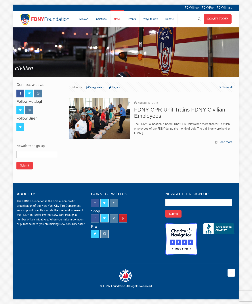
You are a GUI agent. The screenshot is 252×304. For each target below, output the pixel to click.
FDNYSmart (224, 7)
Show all (225, 87)
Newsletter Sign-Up (30, 146)
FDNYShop (192, 7)
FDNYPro (208, 7)
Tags (114, 87)
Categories (95, 87)
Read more (225, 142)
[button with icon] (20, 93)
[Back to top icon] (231, 273)
